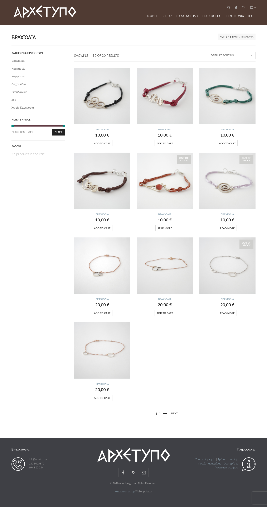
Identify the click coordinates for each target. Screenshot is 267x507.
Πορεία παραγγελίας (209, 463)
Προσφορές (212, 16)
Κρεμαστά (18, 68)
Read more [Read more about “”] (164, 228)
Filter (58, 132)
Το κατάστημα (187, 16)
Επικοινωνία (234, 16)
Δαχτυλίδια (18, 84)
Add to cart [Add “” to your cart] (102, 143)
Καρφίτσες (18, 76)
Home (223, 36)
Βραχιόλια (102, 129)
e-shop (166, 16)
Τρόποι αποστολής (228, 459)
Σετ (13, 99)
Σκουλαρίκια (19, 92)
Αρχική (152, 16)
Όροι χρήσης (231, 463)
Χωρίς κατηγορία (22, 107)
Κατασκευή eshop (125, 491)
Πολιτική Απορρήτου (226, 467)
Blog (252, 16)
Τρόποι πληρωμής (205, 459)
